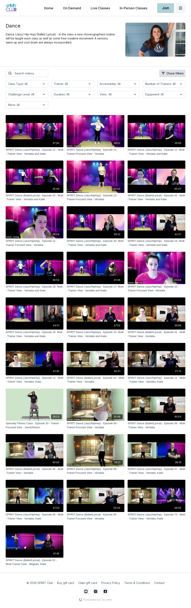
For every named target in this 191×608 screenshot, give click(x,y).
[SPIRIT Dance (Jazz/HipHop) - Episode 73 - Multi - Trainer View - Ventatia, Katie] (156, 516)
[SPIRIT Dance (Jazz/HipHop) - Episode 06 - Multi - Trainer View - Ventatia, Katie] (34, 516)
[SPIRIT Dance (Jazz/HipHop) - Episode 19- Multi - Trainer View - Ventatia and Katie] (156, 243)
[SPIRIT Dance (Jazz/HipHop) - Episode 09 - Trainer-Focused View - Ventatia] (95, 425)
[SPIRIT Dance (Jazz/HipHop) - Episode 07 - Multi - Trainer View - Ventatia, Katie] (156, 471)
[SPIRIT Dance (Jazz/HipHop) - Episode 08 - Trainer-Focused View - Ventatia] (95, 471)
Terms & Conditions (137, 583)
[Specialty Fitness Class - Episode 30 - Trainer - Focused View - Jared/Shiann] (34, 425)
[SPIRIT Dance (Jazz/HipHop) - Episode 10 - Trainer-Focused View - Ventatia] (156, 289)
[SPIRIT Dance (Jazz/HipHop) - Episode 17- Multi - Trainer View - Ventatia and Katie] (95, 289)
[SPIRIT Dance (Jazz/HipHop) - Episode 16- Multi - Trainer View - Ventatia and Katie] (34, 334)
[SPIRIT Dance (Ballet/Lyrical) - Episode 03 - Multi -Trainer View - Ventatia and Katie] (34, 197)
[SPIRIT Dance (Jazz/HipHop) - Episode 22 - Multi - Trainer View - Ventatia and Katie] (34, 152)
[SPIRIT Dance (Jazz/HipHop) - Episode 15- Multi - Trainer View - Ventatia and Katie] (95, 334)
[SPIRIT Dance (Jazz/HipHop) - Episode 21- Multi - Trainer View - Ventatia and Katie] (156, 152)
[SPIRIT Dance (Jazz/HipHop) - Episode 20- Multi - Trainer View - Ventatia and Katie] (95, 243)
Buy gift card (65, 583)
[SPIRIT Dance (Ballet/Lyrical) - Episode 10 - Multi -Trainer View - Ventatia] (95, 380)
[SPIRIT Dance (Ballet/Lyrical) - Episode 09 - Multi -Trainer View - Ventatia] (156, 425)
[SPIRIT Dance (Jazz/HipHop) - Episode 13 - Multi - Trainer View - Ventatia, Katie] (34, 380)
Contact (159, 583)
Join (165, 8)
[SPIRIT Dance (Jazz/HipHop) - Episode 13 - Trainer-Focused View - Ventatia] (95, 197)
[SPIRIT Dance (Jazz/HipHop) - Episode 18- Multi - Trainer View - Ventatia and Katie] (34, 289)
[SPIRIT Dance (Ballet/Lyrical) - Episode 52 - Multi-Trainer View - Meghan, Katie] (34, 562)
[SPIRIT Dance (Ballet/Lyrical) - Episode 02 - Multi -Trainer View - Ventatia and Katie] (156, 197)
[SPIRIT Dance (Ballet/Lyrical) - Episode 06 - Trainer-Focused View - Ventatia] (95, 516)
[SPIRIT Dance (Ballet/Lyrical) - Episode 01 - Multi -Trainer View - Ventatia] (156, 334)
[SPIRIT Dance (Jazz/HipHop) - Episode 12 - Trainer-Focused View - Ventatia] (34, 243)
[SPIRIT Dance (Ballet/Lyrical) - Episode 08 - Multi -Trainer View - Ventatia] (34, 471)
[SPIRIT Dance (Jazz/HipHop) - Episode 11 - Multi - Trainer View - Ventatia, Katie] (156, 380)
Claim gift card (87, 583)
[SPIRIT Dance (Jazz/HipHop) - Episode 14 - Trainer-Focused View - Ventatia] (95, 152)
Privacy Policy (110, 583)
